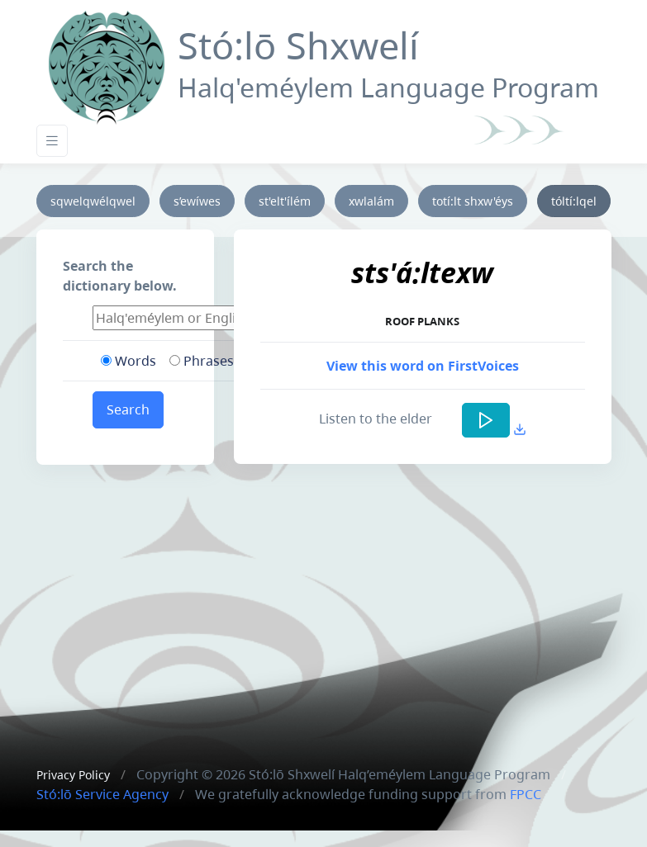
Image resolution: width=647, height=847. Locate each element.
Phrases (201, 361)
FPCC (525, 794)
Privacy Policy (73, 775)
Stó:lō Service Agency (102, 794)
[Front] (106, 64)
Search (128, 409)
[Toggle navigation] (52, 141)
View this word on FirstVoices (422, 366)
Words (128, 361)
